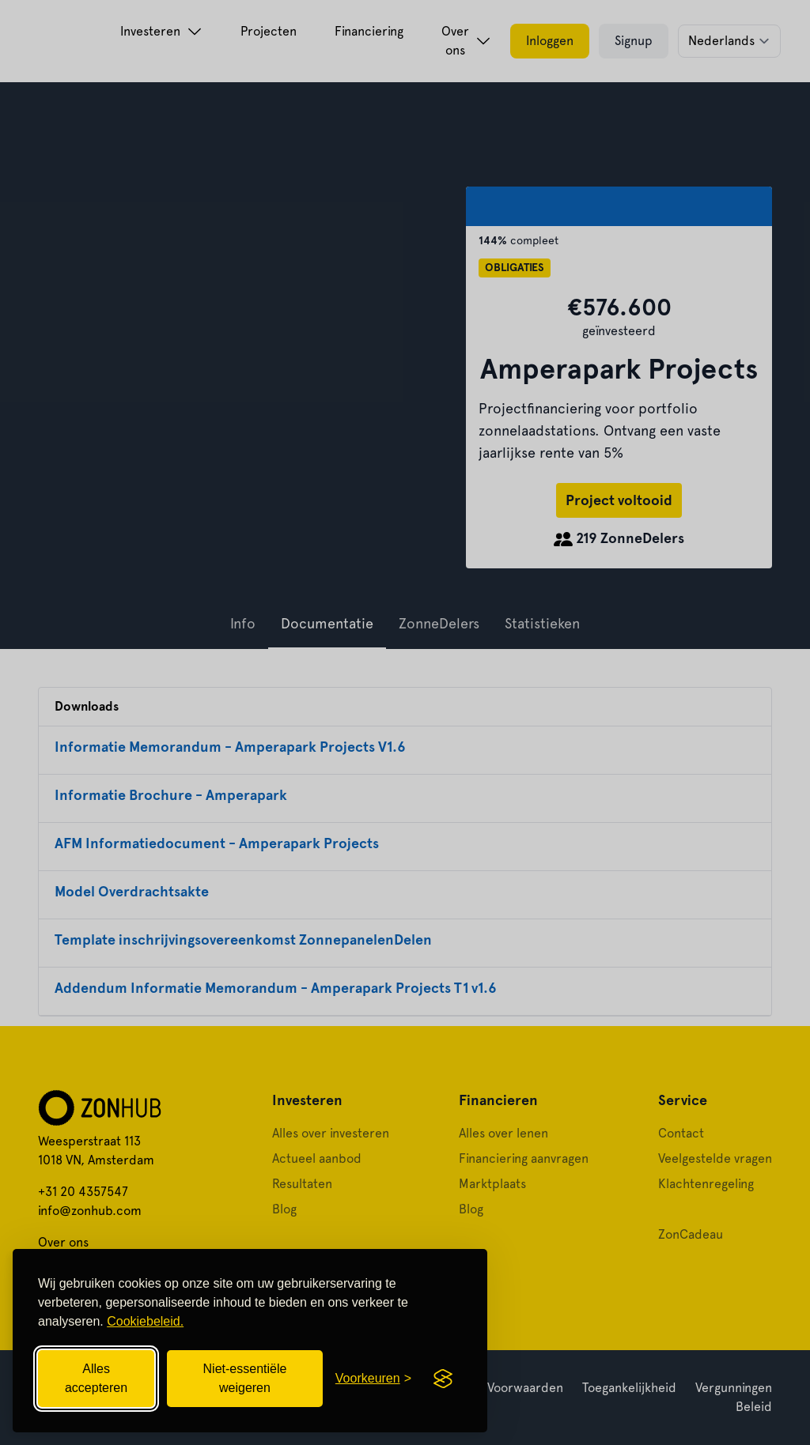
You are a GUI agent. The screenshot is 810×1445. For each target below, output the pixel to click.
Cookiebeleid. (145, 1321)
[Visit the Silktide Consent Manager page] (443, 1379)
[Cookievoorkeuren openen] (373, 1378)
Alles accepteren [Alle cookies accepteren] (96, 1378)
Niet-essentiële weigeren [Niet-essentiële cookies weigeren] (245, 1378)
